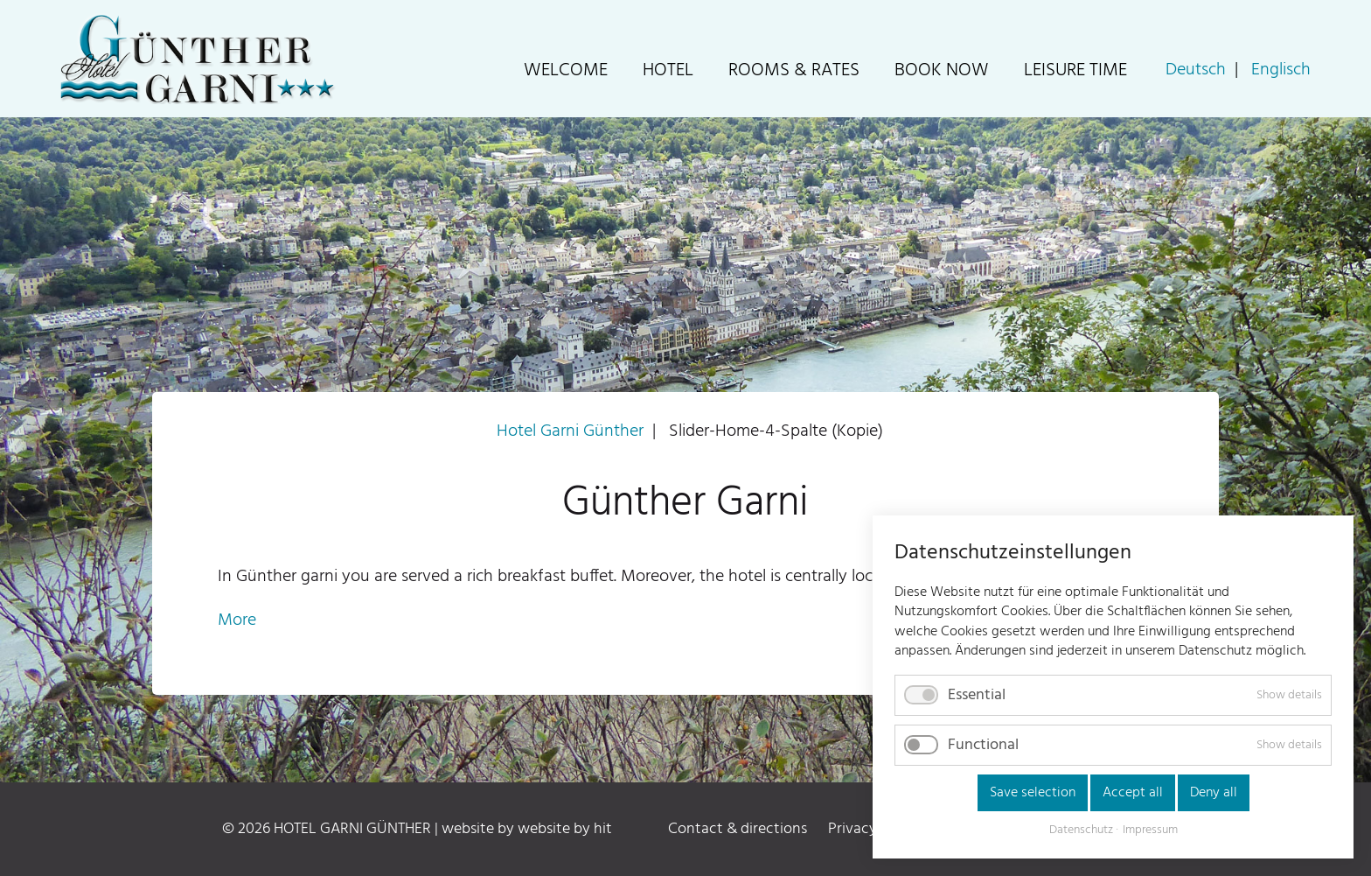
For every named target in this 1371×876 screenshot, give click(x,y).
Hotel (668, 70)
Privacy (852, 829)
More (237, 620)
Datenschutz (1081, 830)
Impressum (1150, 830)
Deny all (1213, 792)
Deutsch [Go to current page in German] (1196, 70)
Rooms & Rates (793, 70)
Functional (983, 745)
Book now (941, 70)
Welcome (566, 70)
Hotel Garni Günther (570, 431)
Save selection (1032, 792)
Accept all (1133, 792)
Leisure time (1075, 70)
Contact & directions (737, 829)
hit (603, 829)
